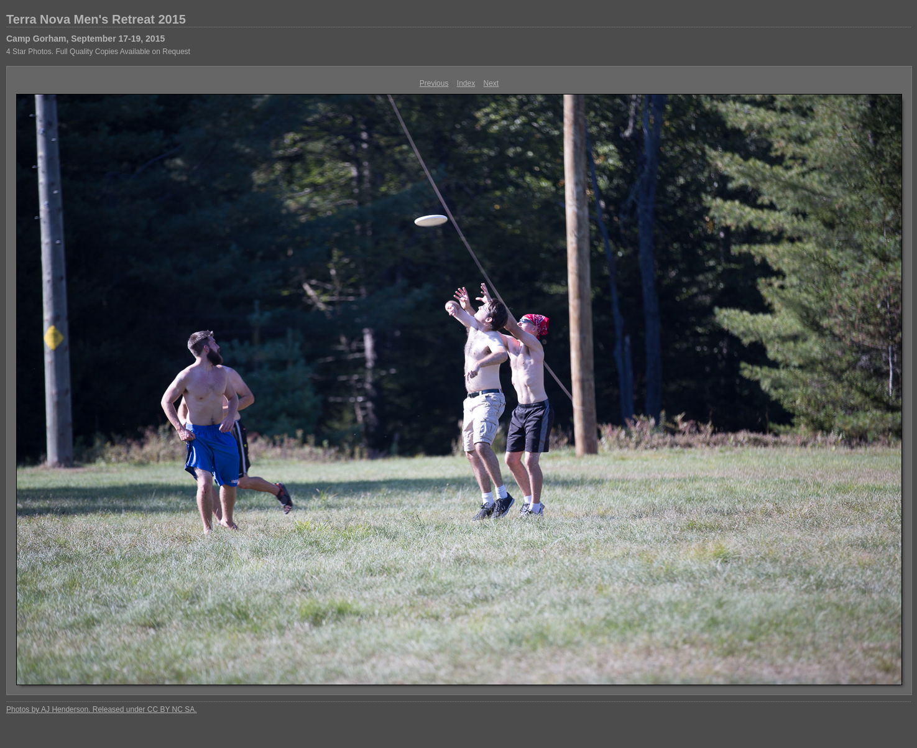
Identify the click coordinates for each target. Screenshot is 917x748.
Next (491, 83)
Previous (434, 83)
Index (466, 83)
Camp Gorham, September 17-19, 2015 (85, 39)
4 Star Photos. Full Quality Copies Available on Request (98, 51)
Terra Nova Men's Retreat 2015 (96, 19)
